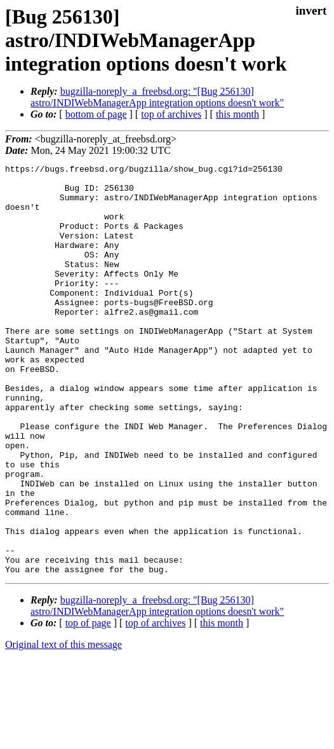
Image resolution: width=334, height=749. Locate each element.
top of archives (171, 114)
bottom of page (96, 114)
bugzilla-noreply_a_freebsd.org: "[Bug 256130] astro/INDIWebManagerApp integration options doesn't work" (157, 97)
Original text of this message (63, 726)
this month (237, 114)
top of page (88, 704)
